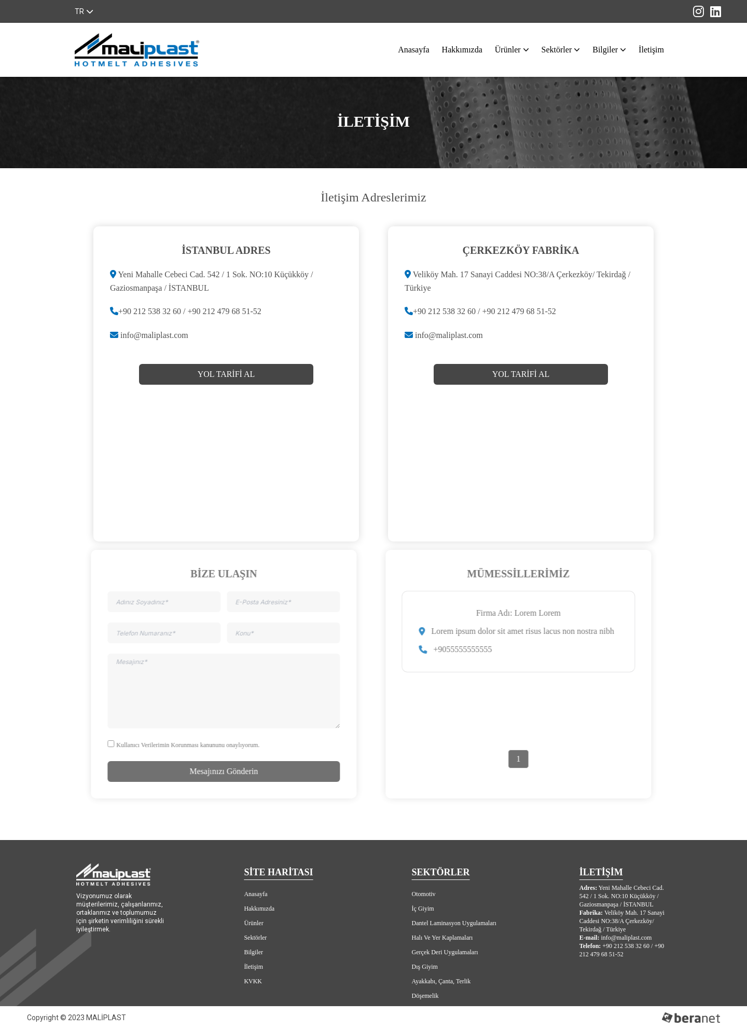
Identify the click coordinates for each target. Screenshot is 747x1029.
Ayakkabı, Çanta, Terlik (441, 981)
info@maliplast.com (154, 335)
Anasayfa (413, 49)
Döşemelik (425, 995)
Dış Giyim (425, 966)
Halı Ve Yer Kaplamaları (442, 937)
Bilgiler (607, 50)
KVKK (253, 981)
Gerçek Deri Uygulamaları (445, 952)
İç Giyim (423, 908)
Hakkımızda (462, 49)
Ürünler (510, 50)
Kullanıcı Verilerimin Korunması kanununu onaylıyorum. (185, 745)
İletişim (651, 49)
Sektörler (559, 50)
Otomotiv (424, 894)
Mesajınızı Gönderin (221, 771)
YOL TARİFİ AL (226, 374)
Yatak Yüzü (426, 1010)
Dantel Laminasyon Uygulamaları (454, 923)
